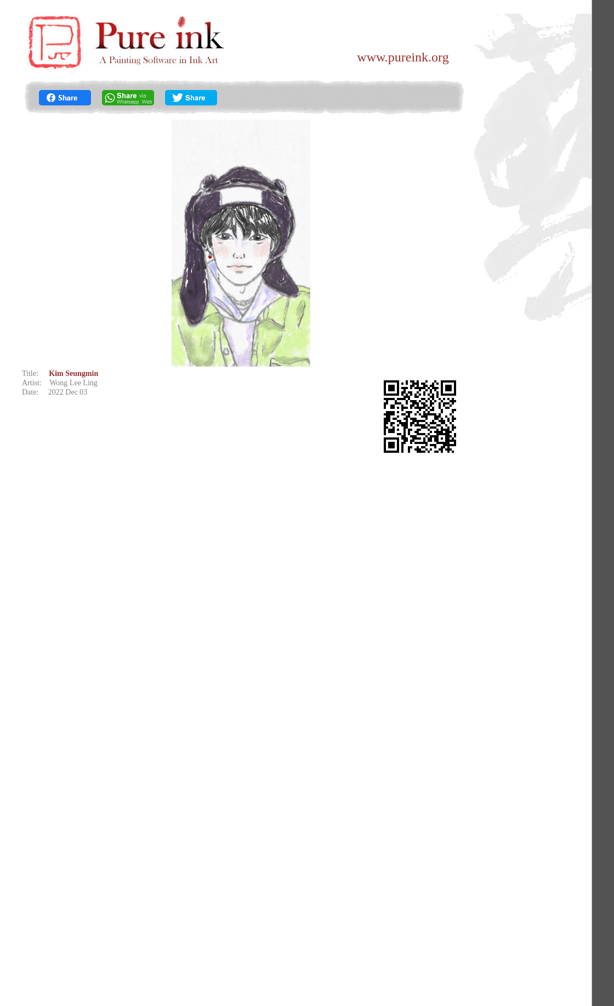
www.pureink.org (402, 57)
